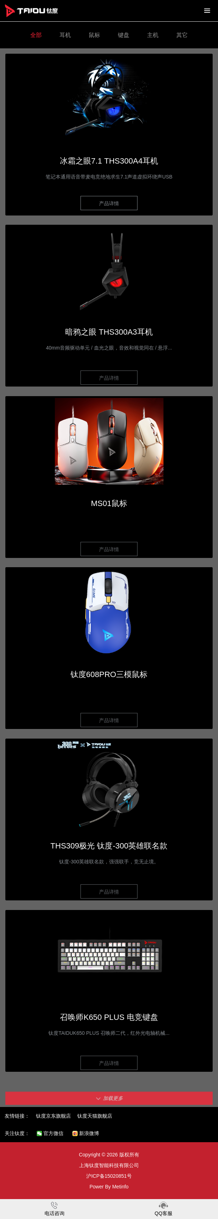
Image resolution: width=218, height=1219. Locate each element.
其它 (182, 35)
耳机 (65, 35)
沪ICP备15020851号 (109, 1176)
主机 (153, 35)
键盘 (123, 35)
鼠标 (94, 35)
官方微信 (50, 1133)
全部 (36, 35)
